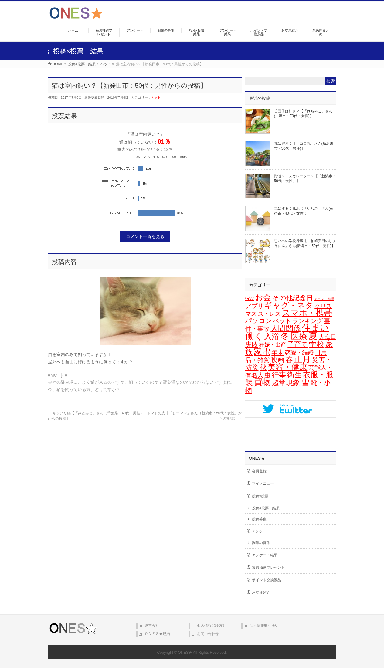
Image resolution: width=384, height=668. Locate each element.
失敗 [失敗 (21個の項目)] (251, 344)
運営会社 (151, 625)
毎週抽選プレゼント (268, 567)
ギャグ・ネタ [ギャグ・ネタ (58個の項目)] (288, 305)
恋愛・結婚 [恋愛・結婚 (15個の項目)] (299, 352)
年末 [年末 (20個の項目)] (277, 352)
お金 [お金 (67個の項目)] (263, 297)
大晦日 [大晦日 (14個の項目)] (327, 337)
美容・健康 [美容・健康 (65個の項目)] (287, 366)
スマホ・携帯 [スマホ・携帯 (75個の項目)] (307, 312)
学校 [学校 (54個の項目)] (316, 344)
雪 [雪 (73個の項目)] (305, 382)
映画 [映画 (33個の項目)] (277, 360)
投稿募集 (259, 519)
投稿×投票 (260, 496)
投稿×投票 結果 (266, 508)
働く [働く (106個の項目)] (254, 336)
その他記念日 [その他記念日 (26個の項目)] (292, 298)
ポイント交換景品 (266, 580)
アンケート (261, 531)
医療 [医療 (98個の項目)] (299, 336)
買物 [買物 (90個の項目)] (262, 382)
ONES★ (185, 652)
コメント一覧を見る (145, 236)
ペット (156, 97)
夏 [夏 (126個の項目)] (313, 336)
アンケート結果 (264, 555)
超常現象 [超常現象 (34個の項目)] (286, 383)
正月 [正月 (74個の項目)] (302, 359)
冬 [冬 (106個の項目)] (284, 336)
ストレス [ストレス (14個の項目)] (269, 313)
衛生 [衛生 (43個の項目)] (294, 375)
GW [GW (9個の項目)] (249, 298)
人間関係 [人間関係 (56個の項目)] (285, 328)
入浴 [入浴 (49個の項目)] (271, 336)
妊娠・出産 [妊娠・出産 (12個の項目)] (272, 345)
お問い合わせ (208, 634)
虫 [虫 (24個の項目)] (267, 375)
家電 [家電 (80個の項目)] (262, 351)
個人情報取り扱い (264, 625)
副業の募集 (261, 543)
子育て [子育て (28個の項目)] (297, 344)
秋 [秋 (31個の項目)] (263, 367)
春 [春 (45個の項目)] (289, 359)
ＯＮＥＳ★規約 (157, 634)
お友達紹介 (261, 592)
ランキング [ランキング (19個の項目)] (307, 320)
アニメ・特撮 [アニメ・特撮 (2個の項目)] (324, 299)
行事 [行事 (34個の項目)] (279, 375)
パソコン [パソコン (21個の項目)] (258, 320)
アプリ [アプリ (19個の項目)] (254, 306)
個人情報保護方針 (211, 625)
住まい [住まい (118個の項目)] (315, 328)
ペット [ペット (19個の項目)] (282, 320)
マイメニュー (263, 483)
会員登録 (259, 471)
